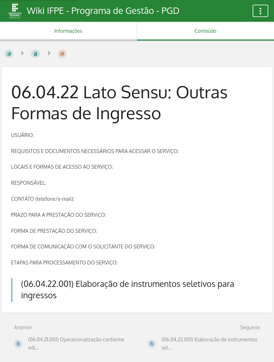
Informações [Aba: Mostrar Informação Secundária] (68, 31)
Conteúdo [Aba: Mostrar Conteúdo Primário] (205, 31)
